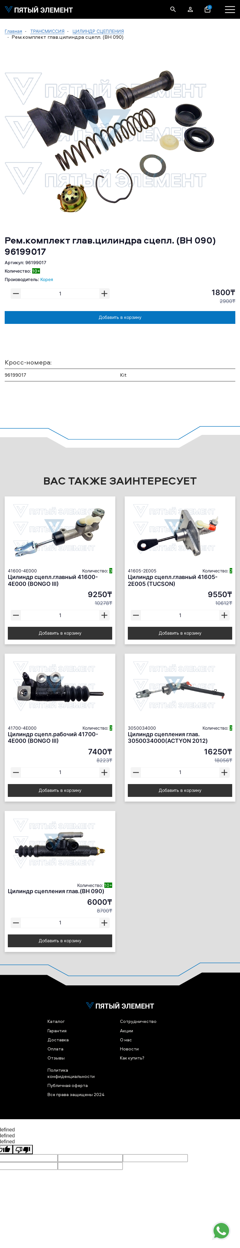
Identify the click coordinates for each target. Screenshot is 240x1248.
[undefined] (23, 1149)
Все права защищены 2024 (76, 1094)
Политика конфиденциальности (71, 1073)
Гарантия (57, 1031)
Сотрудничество (138, 1021)
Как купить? (132, 1058)
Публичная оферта (68, 1085)
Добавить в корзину (120, 317)
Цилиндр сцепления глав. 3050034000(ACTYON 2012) (168, 737)
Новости (129, 1049)
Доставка (58, 1040)
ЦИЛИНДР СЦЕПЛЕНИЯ (98, 31)
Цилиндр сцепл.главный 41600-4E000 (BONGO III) (53, 580)
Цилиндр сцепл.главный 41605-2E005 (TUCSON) (173, 580)
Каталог (56, 1021)
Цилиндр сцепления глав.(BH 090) (56, 891)
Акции (126, 1031)
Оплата (55, 1049)
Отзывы (56, 1058)
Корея (46, 279)
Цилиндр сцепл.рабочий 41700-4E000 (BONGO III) (53, 737)
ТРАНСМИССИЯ (47, 31)
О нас (126, 1040)
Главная (13, 31)
